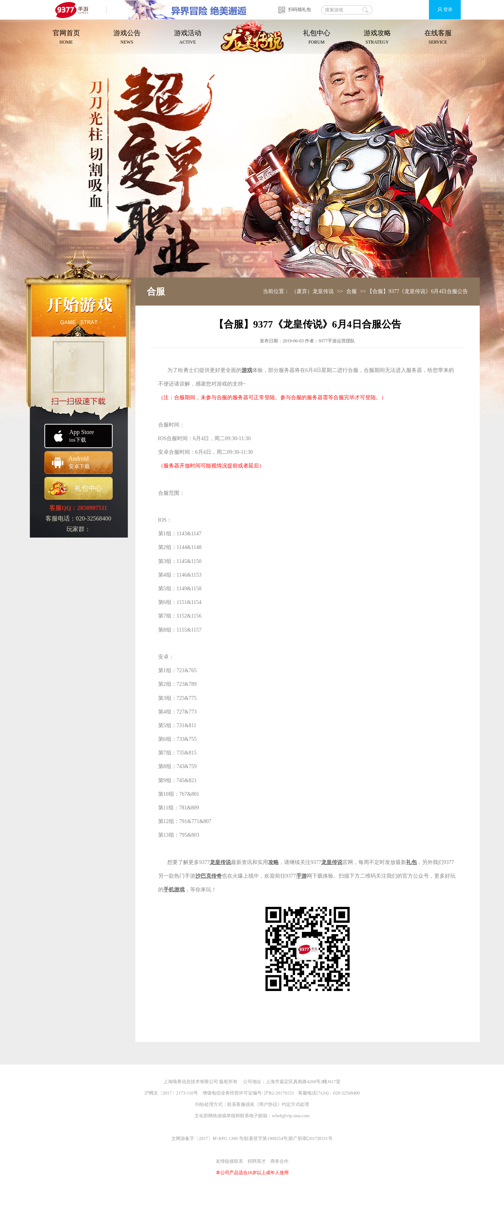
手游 (301, 876)
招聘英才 (257, 1161)
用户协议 (268, 1104)
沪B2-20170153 (279, 1093)
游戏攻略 (377, 37)
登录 (441, 9)
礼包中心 (317, 37)
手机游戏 (174, 889)
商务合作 (279, 1161)
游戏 (247, 370)
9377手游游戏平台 (75, 9)
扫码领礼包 (299, 9)
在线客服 (438, 37)
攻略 (273, 862)
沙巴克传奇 (208, 876)
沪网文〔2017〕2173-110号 (171, 1093)
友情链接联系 (229, 1161)
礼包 (411, 862)
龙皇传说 (220, 862)
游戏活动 (188, 37)
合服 (351, 291)
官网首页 (66, 37)
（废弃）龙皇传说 (312, 291)
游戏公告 (127, 37)
